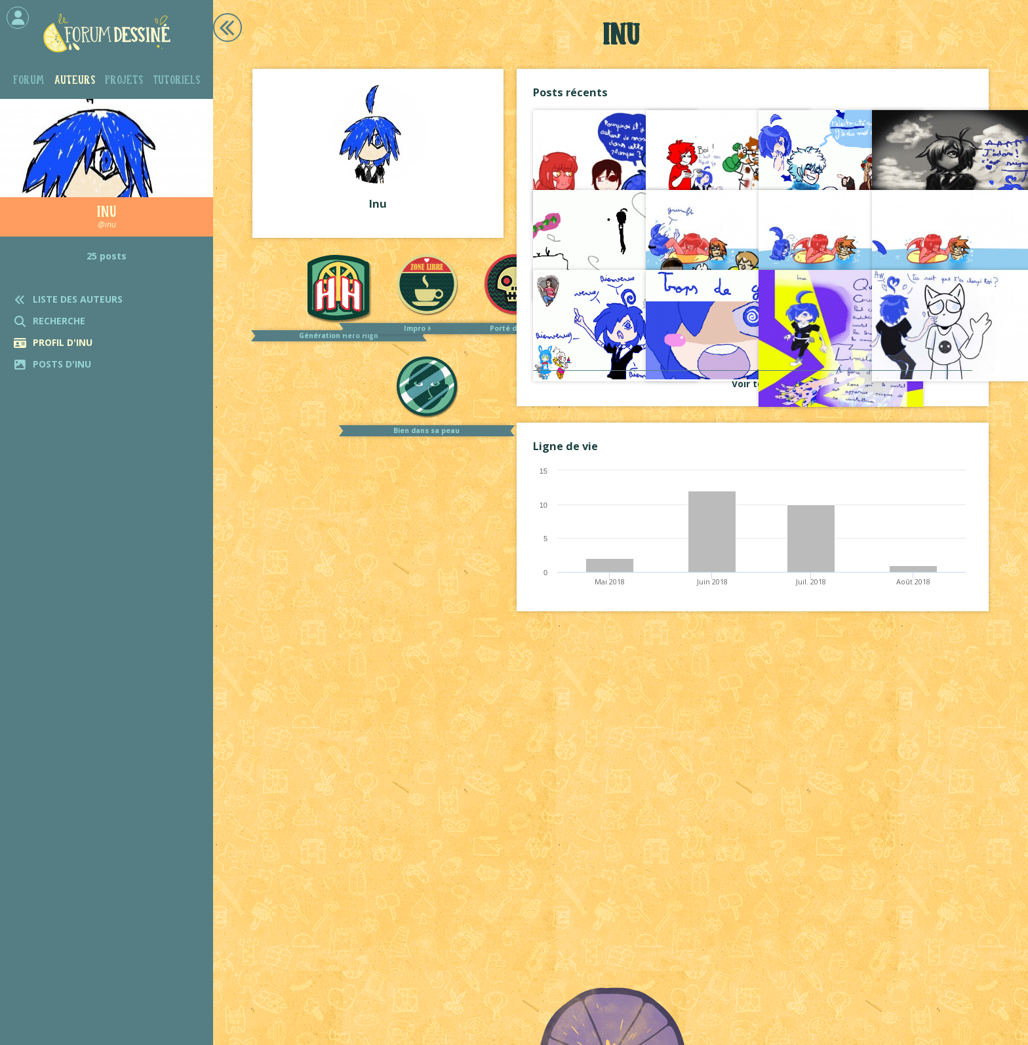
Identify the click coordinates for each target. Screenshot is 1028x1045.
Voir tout (753, 383)
